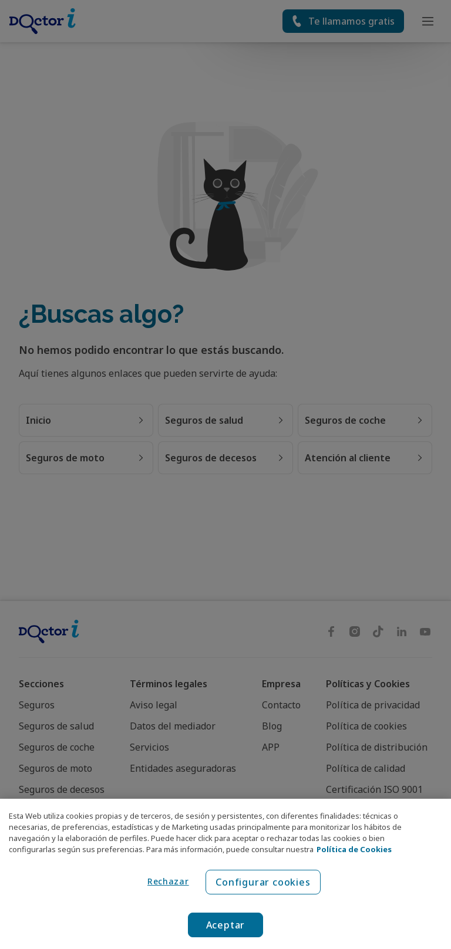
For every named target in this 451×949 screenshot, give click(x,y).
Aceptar (225, 924)
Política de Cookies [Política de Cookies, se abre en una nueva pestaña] (354, 849)
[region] (225, 874)
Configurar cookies (263, 882)
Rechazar (168, 881)
